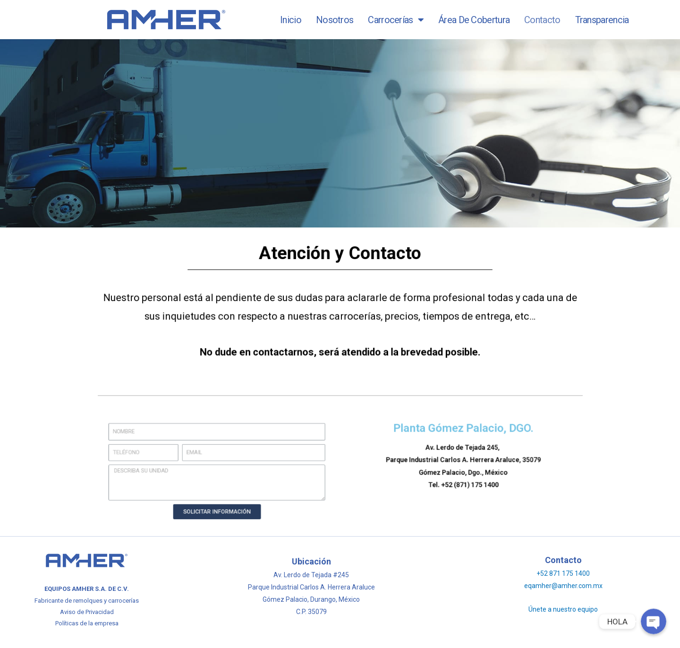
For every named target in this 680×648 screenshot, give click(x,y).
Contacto (542, 19)
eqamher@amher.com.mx (563, 585)
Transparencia (602, 19)
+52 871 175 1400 (563, 573)
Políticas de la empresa (87, 623)
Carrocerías (396, 19)
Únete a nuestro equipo (563, 609)
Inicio (290, 19)
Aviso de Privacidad (87, 611)
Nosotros (334, 19)
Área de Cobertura (474, 19)
